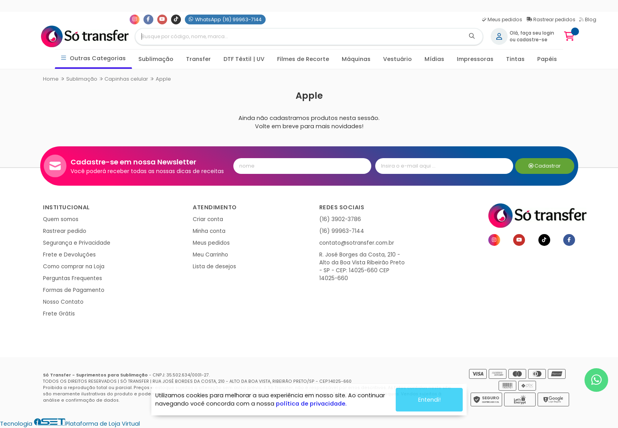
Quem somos (60, 219)
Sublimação (155, 59)
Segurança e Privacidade (76, 243)
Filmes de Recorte (303, 59)
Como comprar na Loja (73, 266)
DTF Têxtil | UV (243, 59)
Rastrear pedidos (550, 19)
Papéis (547, 59)
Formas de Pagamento (73, 290)
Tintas (515, 59)
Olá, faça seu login (532, 33)
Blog (587, 19)
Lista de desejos (214, 266)
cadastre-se (532, 40)
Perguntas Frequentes (72, 278)
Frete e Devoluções (69, 254)
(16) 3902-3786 (340, 219)
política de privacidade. (311, 404)
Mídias (434, 59)
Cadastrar (545, 165)
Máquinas (356, 59)
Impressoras (475, 59)
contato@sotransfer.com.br (356, 243)
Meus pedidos (502, 19)
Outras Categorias (93, 58)
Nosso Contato (63, 302)
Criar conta (208, 219)
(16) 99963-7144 (341, 231)
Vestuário (397, 59)
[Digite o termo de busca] (298, 36)
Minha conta (209, 231)
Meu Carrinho (210, 254)
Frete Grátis (59, 313)
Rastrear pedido (64, 231)
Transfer (198, 59)
